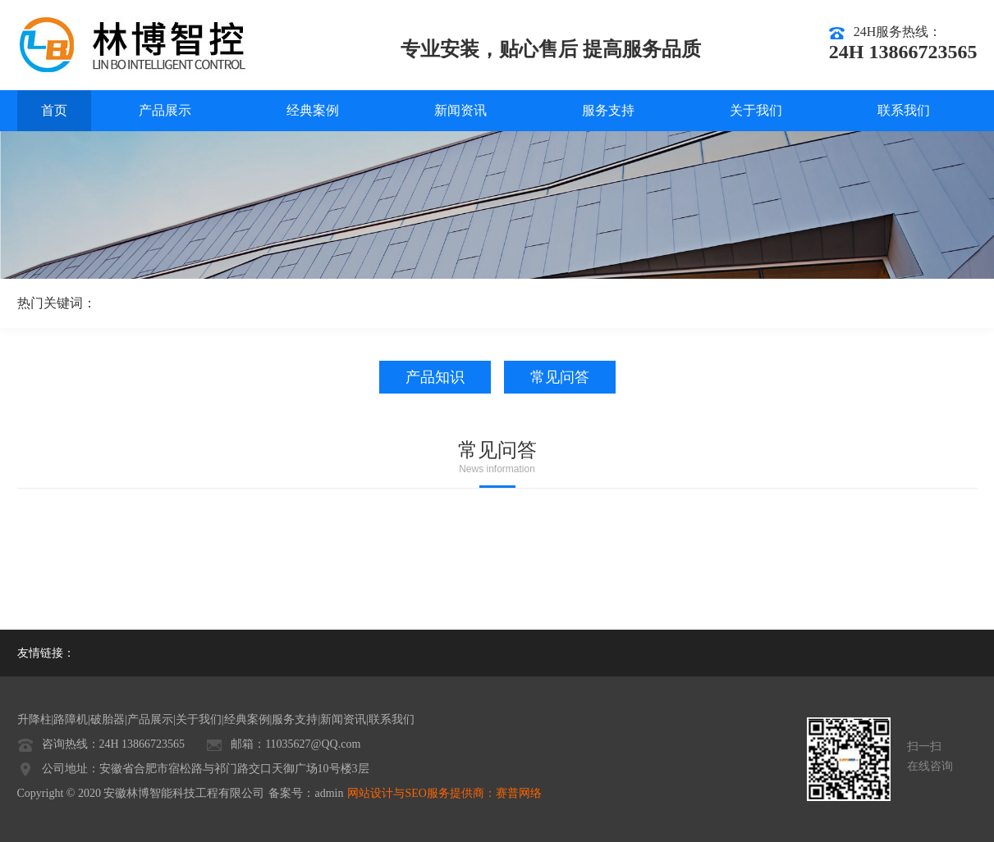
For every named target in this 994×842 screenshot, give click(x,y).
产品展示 (165, 110)
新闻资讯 (460, 110)
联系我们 (903, 110)
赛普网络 (519, 793)
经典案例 (312, 110)
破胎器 (107, 719)
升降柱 (34, 719)
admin (328, 793)
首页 (54, 110)
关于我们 (756, 110)
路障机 (70, 719)
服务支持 (608, 110)
